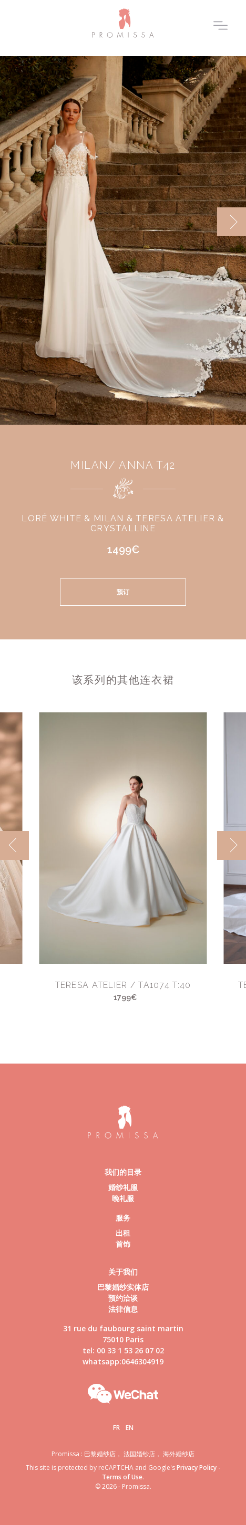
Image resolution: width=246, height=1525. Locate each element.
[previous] (14, 845)
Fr (116, 1427)
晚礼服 (123, 1198)
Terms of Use (122, 1477)
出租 (123, 1233)
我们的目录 (123, 1172)
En (130, 1427)
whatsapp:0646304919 (123, 1361)
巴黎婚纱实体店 (123, 1287)
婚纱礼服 (123, 1187)
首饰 (123, 1244)
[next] (231, 221)
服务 (123, 1218)
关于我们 (123, 1272)
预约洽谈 (123, 1298)
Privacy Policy (197, 1467)
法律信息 (123, 1309)
